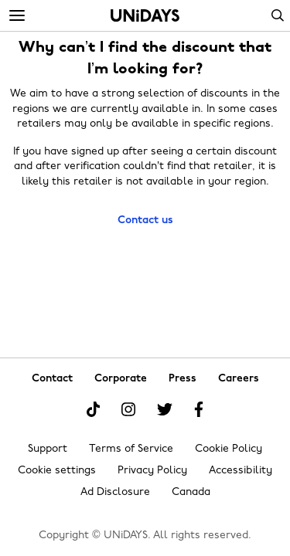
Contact (52, 379)
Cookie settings (57, 470)
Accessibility (240, 470)
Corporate (120, 379)
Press (182, 379)
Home (145, 15)
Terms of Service (131, 449)
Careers (238, 379)
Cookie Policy (228, 449)
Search (277, 15)
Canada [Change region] (191, 492)
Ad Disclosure (115, 492)
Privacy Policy (152, 470)
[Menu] (17, 16)
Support (47, 449)
